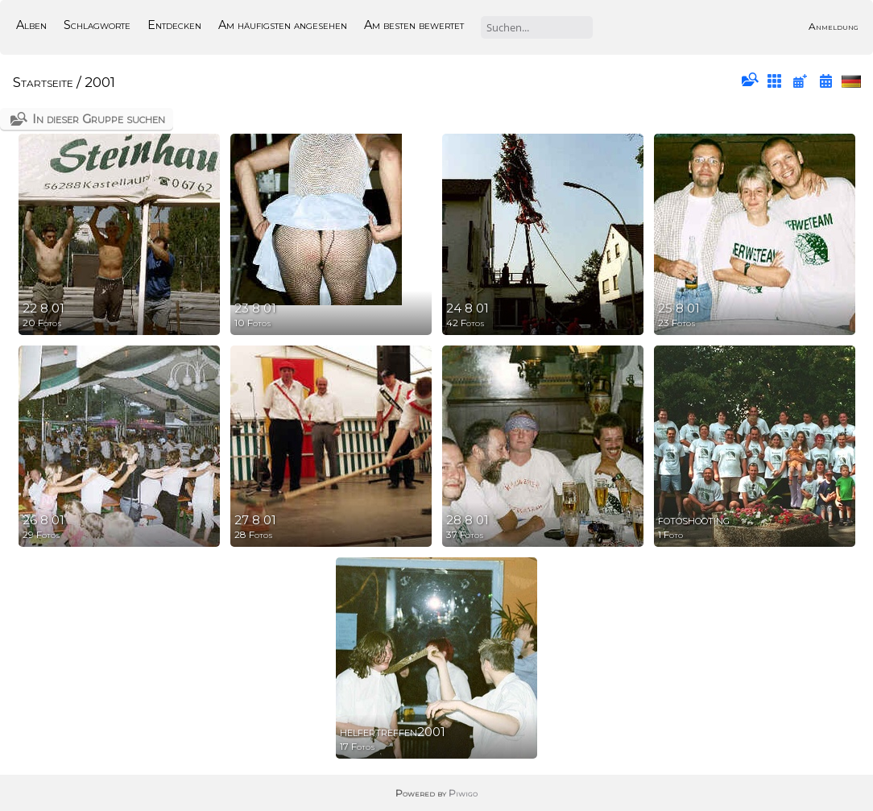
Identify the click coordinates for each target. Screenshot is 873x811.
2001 (100, 82)
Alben (31, 25)
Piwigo (463, 793)
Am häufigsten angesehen (282, 25)
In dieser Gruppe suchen (98, 118)
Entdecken (174, 25)
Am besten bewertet (414, 25)
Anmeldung (834, 26)
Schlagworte (97, 25)
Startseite (43, 82)
